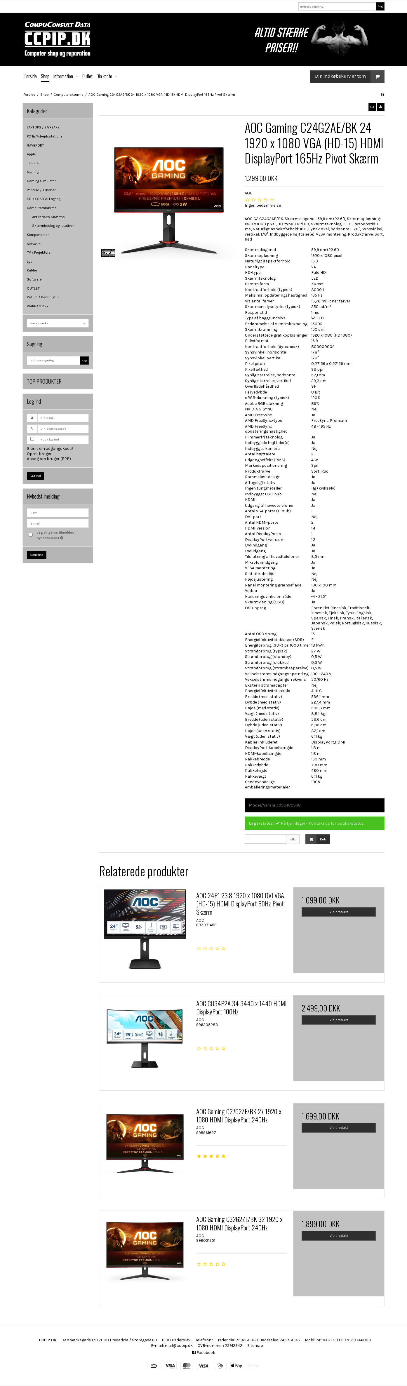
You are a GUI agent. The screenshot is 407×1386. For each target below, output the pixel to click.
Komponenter (38, 235)
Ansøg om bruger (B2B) (49, 458)
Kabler (32, 270)
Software (34, 279)
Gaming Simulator (41, 181)
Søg (380, 6)
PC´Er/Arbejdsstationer (45, 136)
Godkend (36, 555)
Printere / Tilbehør (41, 190)
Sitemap (255, 1345)
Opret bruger (39, 453)
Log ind (35, 476)
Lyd (29, 262)
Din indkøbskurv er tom (349, 77)
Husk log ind (50, 439)
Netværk (34, 244)
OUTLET (33, 288)
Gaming (33, 172)
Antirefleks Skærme (48, 217)
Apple (31, 154)
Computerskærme (42, 208)
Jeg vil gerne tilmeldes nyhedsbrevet (62, 535)
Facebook (203, 1352)
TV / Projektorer (39, 252)
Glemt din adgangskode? (50, 448)
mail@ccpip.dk (179, 1345)
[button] (372, 107)
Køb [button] (316, 839)
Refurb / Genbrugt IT (43, 297)
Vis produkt (339, 912)
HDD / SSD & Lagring (43, 199)
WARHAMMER (37, 306)
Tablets (33, 163)
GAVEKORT (35, 145)
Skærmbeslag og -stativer (53, 226)
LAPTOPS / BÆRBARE (43, 127)
